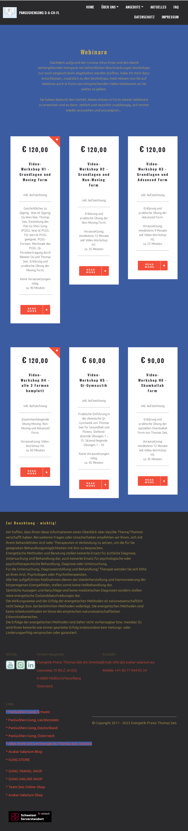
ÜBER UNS (108, 7)
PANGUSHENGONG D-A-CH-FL (39, 12)
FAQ (176, 7)
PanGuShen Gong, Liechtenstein (33, 720)
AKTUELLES (158, 7)
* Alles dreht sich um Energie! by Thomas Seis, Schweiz (49, 744)
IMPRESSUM (170, 16)
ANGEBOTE (133, 7)
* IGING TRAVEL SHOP (24, 771)
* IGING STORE (18, 760)
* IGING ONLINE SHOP (24, 779)
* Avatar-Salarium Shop (24, 795)
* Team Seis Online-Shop (25, 787)
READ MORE (38, 309)
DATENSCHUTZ (144, 16)
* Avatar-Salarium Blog (24, 752)
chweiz (44, 712)
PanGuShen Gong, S (23, 712)
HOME (90, 7)
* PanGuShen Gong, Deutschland (31, 728)
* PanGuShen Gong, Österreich (30, 736)
